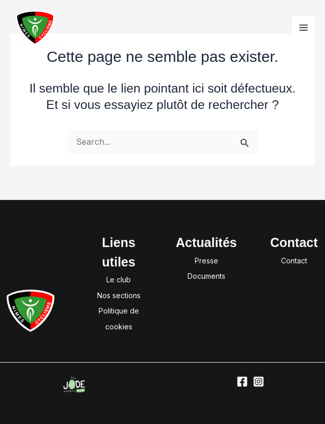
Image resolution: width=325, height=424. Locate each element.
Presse (206, 260)
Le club (118, 279)
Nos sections (119, 295)
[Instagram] (258, 381)
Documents (206, 276)
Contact (294, 260)
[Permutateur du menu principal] (303, 27)
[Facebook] (242, 381)
